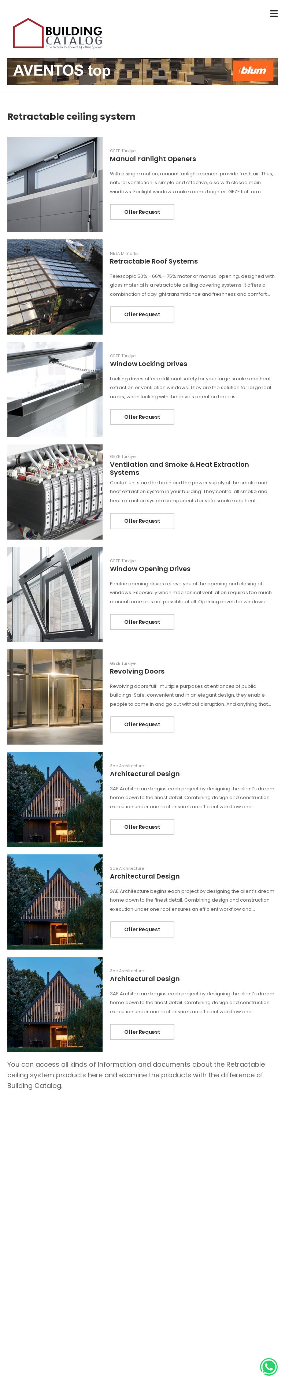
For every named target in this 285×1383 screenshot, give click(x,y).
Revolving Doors (137, 671)
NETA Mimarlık (124, 253)
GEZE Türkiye (123, 151)
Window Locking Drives (148, 363)
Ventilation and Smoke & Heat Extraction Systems (179, 468)
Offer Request (142, 212)
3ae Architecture (127, 766)
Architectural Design (145, 773)
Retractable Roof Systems (154, 261)
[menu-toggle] (274, 13)
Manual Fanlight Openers (153, 158)
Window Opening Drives (150, 568)
